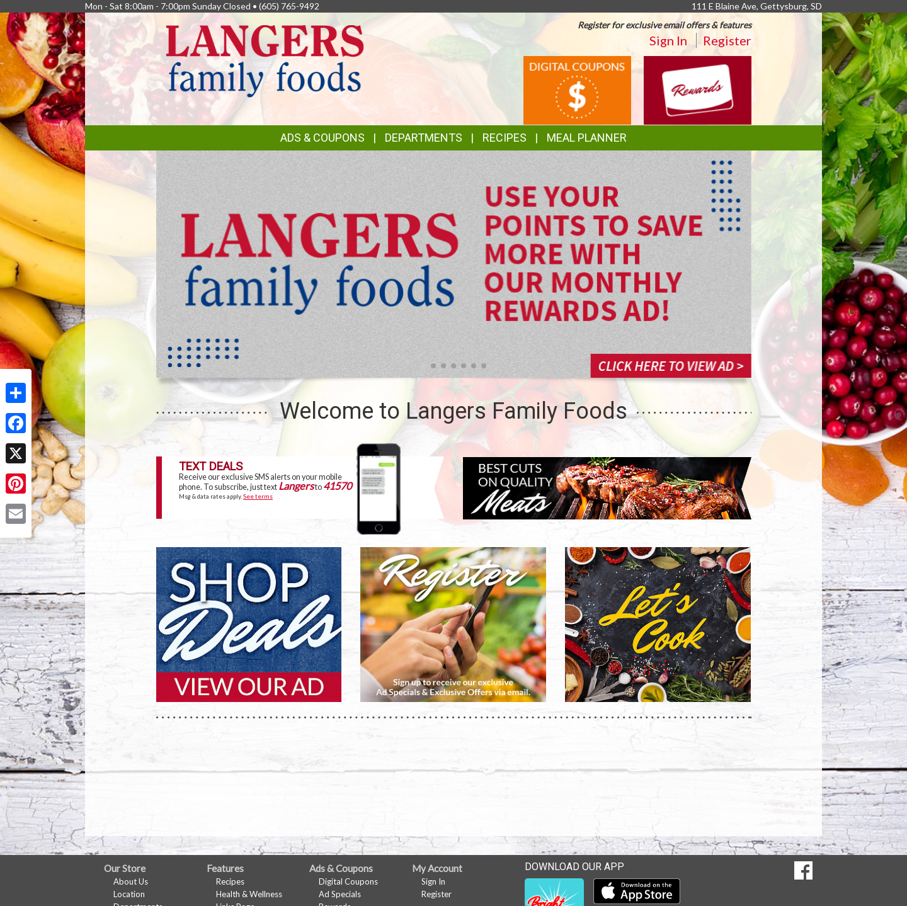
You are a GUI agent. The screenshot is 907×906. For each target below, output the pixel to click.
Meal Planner (587, 137)
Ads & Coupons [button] (322, 137)
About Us (130, 881)
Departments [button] (423, 137)
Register (727, 40)
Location (129, 894)
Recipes (504, 137)
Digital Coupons (348, 881)
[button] (423, 365)
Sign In (668, 40)
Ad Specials (340, 894)
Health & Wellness (249, 894)
